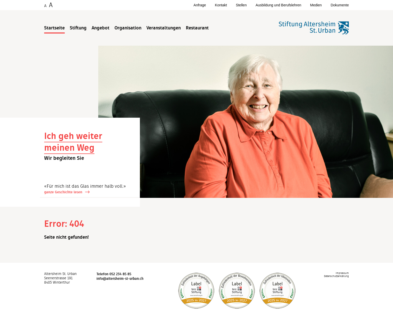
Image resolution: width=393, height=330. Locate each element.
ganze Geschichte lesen (63, 192)
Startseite (54, 28)
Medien (316, 5)
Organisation (127, 28)
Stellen (241, 5)
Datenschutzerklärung (336, 276)
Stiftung (78, 28)
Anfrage (199, 5)
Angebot (100, 28)
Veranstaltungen (163, 28)
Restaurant (197, 28)
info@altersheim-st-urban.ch (119, 278)
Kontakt (221, 5)
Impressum (342, 273)
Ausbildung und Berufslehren (278, 5)
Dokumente (340, 5)
